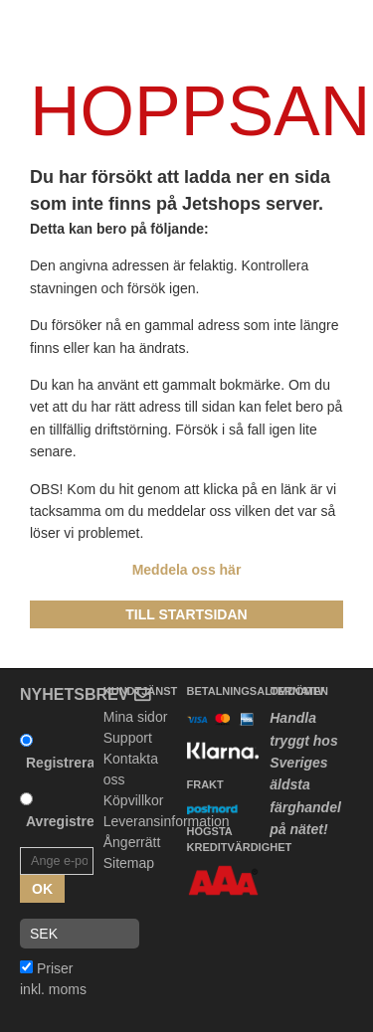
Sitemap (128, 863)
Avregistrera (66, 821)
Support (127, 738)
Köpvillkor (133, 800)
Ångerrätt (132, 842)
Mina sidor (135, 717)
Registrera (60, 763)
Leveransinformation (166, 821)
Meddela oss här (187, 570)
